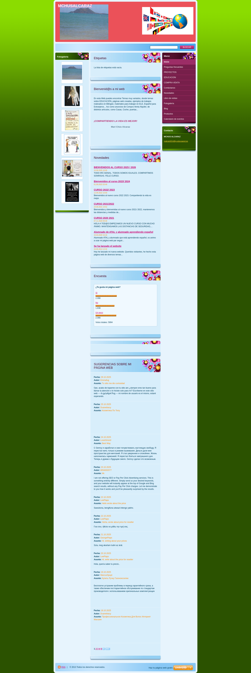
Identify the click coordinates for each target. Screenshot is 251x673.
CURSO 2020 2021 (104, 218)
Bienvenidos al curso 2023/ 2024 (112, 181)
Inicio (166, 62)
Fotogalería (169, 103)
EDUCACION (170, 77)
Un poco (99, 312)
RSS (63, 667)
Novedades (169, 93)
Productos (168, 114)
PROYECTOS (170, 72)
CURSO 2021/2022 (104, 203)
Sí (96, 293)
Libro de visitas (170, 98)
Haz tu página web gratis (161, 667)
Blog (166, 108)
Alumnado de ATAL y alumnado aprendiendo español (123, 232)
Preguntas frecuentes (173, 67)
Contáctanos (169, 88)
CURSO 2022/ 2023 (104, 189)
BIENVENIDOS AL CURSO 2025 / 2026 (115, 167)
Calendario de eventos (174, 119)
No (97, 303)
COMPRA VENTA (172, 82)
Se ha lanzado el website (107, 246)
